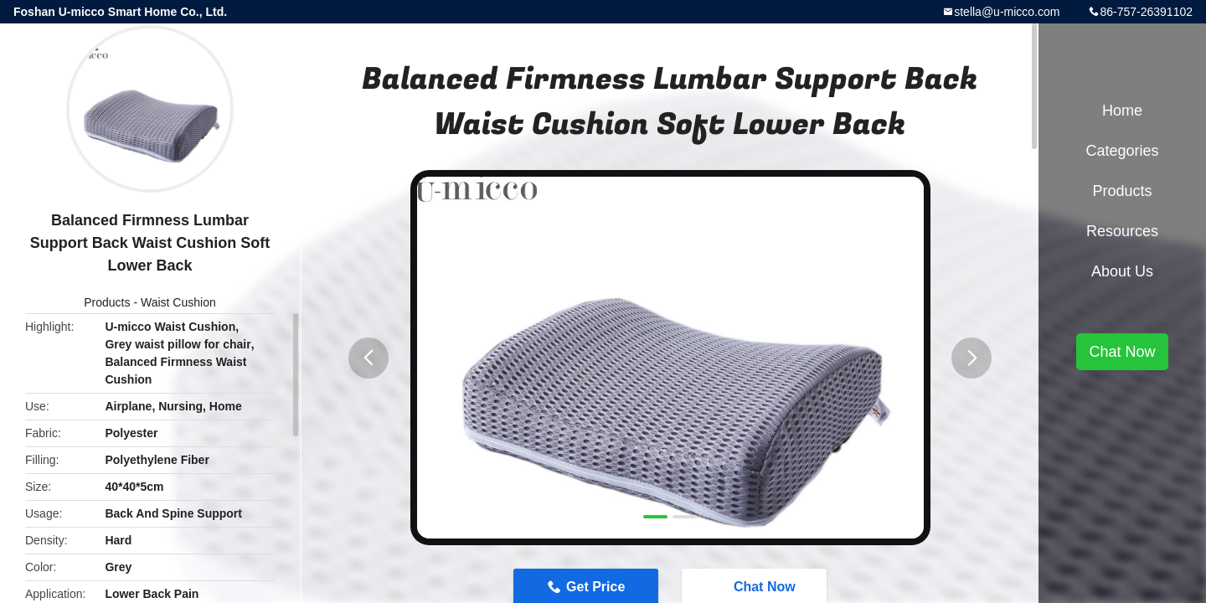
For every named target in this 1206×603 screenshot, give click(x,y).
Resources (1122, 231)
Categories (1121, 150)
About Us (1122, 271)
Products (107, 302)
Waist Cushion (178, 302)
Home (1122, 110)
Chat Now (1122, 351)
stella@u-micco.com (1006, 11)
